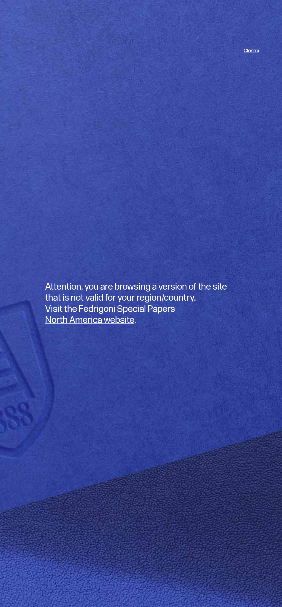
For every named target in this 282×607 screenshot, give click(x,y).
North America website (89, 320)
